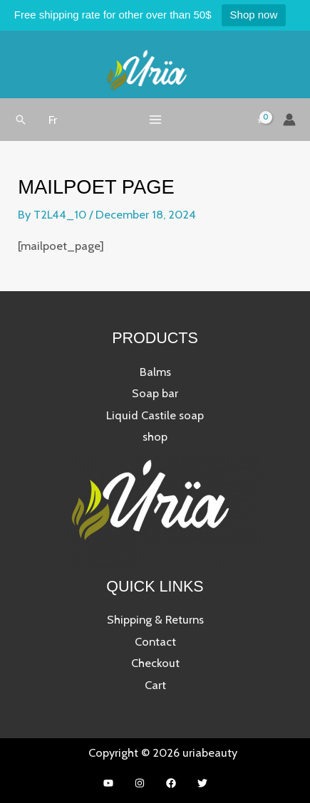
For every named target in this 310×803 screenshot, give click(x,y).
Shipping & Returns (155, 619)
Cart (155, 685)
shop (155, 436)
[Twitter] (202, 783)
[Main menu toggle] (155, 119)
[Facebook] (171, 783)
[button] (20, 119)
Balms (155, 371)
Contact (155, 641)
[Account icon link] (289, 119)
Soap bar (155, 393)
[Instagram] (140, 783)
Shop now (254, 15)
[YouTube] (108, 783)
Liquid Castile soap (155, 415)
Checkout (155, 663)
